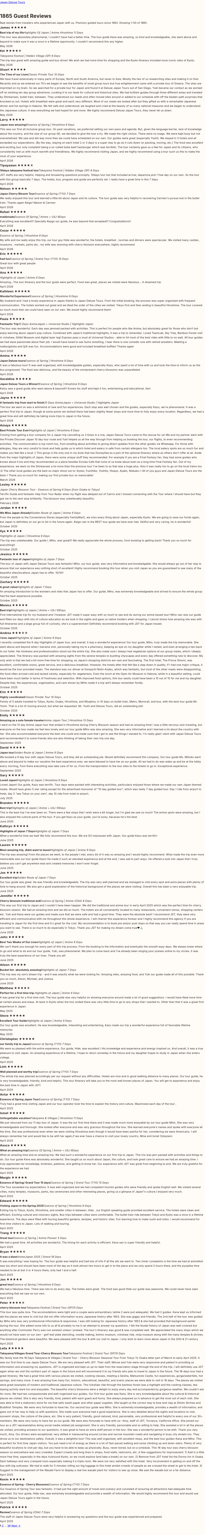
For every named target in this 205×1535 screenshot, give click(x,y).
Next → (16, 1525)
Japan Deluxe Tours (12, 2)
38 (9, 1525)
